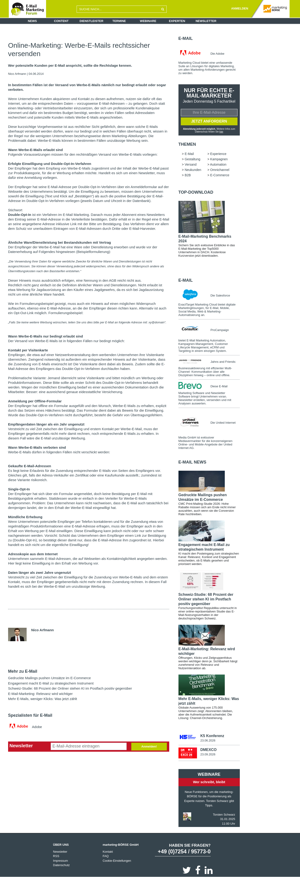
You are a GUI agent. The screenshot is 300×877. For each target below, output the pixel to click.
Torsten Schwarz (224, 814)
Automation (218, 164)
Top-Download (195, 192)
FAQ (106, 856)
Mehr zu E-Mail (22, 671)
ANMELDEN (239, 8)
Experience (218, 154)
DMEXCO (208, 750)
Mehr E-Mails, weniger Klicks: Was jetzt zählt (42, 699)
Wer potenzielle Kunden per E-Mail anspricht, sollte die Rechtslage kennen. (70, 65)
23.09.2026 (207, 754)
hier (221, 131)
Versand (191, 164)
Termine (119, 21)
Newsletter (206, 21)
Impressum (60, 860)
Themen (187, 144)
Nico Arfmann (17, 74)
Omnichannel (219, 170)
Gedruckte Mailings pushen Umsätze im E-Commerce (49, 678)
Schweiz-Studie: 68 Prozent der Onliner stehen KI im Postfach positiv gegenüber (70, 688)
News (32, 21)
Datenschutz (61, 865)
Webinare (148, 21)
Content (61, 21)
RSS (56, 856)
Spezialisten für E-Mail (30, 715)
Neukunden (193, 170)
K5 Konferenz (212, 736)
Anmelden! (149, 746)
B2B (188, 175)
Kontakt (108, 851)
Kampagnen (219, 159)
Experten (177, 21)
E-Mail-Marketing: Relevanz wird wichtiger (40, 694)
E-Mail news (192, 462)
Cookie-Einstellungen (117, 860)
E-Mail (185, 38)
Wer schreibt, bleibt (209, 782)
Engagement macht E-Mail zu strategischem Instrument (51, 683)
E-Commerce (219, 175)
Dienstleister (91, 21)
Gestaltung (192, 159)
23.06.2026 (207, 740)
